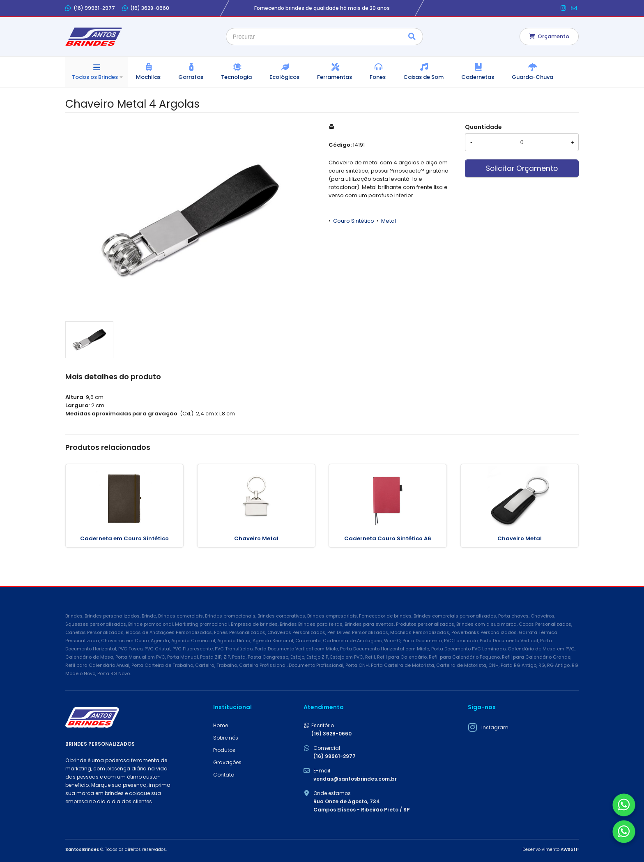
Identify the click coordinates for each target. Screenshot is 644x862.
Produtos (224, 750)
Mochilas (148, 77)
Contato (223, 774)
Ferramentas (334, 77)
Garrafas (190, 77)
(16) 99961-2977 (90, 8)
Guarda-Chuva (532, 77)
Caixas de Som (423, 77)
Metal (388, 221)
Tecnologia (236, 77)
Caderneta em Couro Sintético (124, 538)
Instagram (494, 727)
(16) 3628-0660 (146, 8)
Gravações (227, 762)
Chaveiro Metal (256, 538)
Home (220, 725)
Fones (378, 77)
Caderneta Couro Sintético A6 (387, 538)
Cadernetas (477, 77)
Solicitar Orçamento (522, 168)
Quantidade (483, 127)
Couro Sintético (353, 221)
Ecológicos (284, 77)
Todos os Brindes (95, 77)
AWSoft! (570, 849)
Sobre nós (225, 737)
